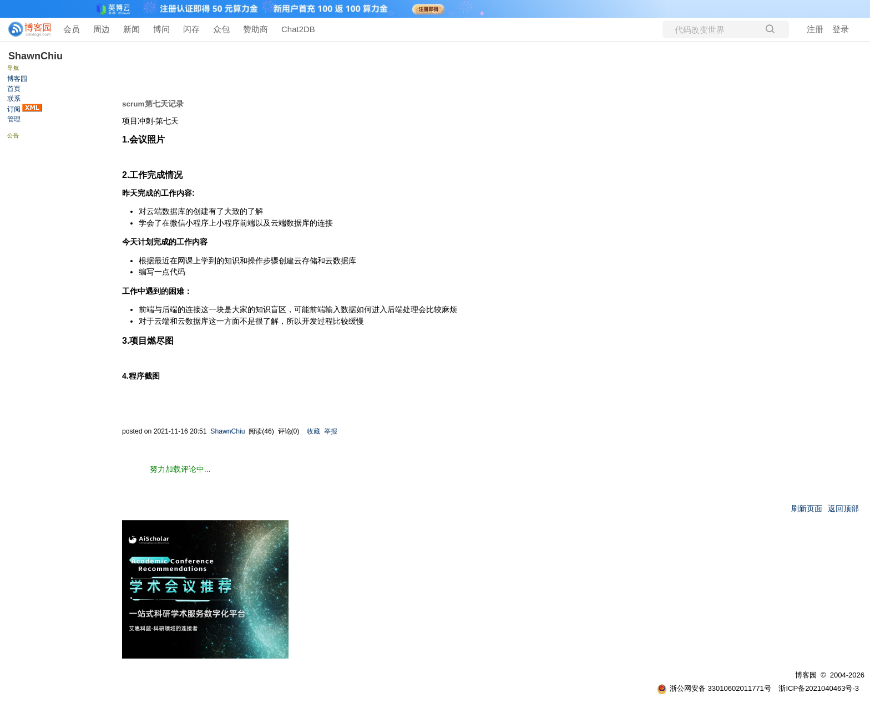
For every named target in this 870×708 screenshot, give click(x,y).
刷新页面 (806, 509)
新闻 (131, 29)
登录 (840, 29)
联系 (14, 99)
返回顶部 (843, 509)
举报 (330, 431)
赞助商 (255, 29)
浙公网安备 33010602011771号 (714, 688)
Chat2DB (298, 29)
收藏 (313, 431)
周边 (101, 29)
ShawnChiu (35, 56)
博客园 (17, 79)
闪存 (191, 29)
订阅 (14, 109)
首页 (14, 89)
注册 (815, 29)
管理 (14, 119)
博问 (161, 29)
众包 (221, 29)
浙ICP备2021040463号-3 (818, 688)
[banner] (25, 29)
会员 (71, 29)
